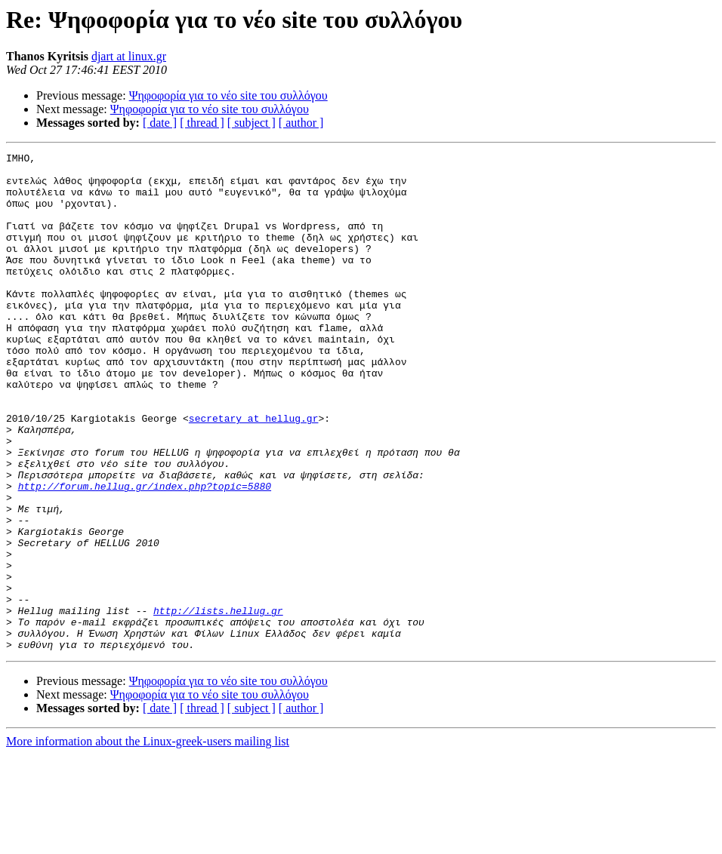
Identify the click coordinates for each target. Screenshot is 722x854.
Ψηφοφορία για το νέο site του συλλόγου (228, 95)
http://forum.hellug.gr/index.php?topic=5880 (144, 554)
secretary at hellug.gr (254, 472)
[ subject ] (251, 122)
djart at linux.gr (128, 56)
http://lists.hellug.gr (218, 703)
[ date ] (160, 122)
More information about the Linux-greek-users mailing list (147, 840)
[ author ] (301, 122)
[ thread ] (202, 122)
